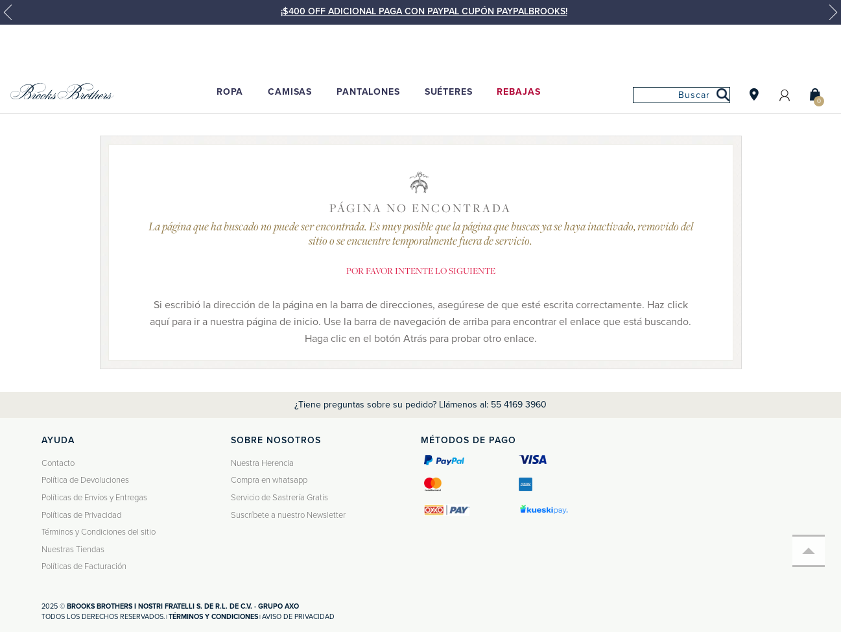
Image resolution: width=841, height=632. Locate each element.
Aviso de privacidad (298, 617)
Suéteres (449, 91)
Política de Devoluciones (85, 480)
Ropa (230, 91)
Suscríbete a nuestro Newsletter (288, 515)
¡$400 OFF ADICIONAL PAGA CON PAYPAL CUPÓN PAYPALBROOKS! (424, 11)
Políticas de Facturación (83, 566)
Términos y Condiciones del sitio (98, 532)
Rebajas (518, 91)
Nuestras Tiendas (72, 549)
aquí (159, 321)
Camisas (290, 91)
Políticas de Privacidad (81, 515)
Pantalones (368, 91)
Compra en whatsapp (269, 480)
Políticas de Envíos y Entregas (94, 497)
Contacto (58, 463)
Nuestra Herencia (262, 463)
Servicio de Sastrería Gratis (279, 497)
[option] (420, 18)
